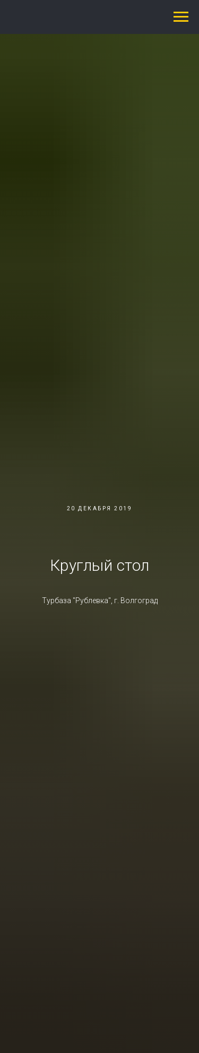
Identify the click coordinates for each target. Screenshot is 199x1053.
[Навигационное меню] (181, 17)
